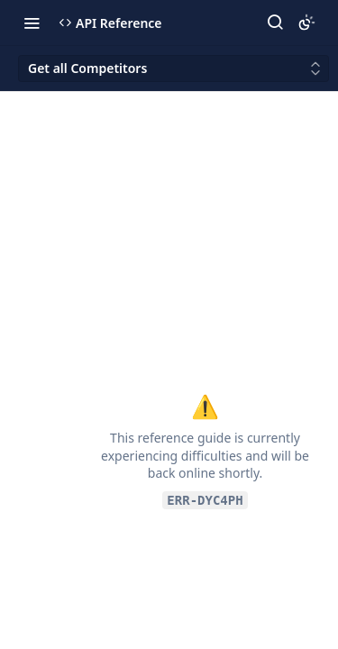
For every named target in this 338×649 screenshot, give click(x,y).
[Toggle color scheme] (306, 22)
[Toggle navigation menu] (31, 22)
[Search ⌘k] (274, 22)
